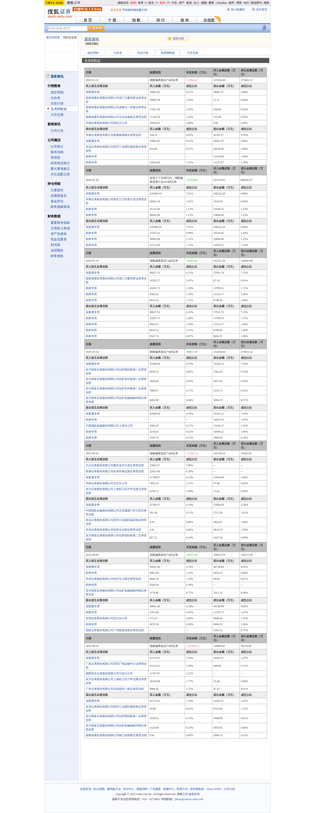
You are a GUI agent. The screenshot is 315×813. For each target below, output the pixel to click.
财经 (162, 2)
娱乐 (151, 2)
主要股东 (57, 190)
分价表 (55, 98)
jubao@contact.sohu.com (189, 799)
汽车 (174, 2)
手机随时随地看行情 (134, 10)
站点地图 (99, 789)
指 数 (136, 20)
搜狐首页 (123, 2)
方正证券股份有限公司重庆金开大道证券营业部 (115, 465)
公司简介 (57, 146)
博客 (239, 2)
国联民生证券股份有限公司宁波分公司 (109, 673)
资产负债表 (59, 234)
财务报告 (57, 256)
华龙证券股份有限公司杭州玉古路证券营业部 (113, 529)
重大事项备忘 (60, 168)
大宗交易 (57, 115)
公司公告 (57, 130)
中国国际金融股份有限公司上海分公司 (109, 425)
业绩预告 (57, 250)
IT (168, 2)
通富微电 (91, 39)
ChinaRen (221, 2)
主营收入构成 (60, 228)
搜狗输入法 (114, 789)
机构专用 (91, 156)
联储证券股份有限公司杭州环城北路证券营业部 (115, 471)
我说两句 (256, 2)
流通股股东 (59, 195)
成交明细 (57, 92)
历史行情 (57, 103)
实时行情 (178, 38)
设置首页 (85, 789)
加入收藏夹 (238, 9)
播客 (211, 2)
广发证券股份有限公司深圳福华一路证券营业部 (115, 688)
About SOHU (213, 789)
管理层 (55, 157)
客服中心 (168, 789)
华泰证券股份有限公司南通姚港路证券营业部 (113, 135)
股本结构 (57, 152)
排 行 (160, 20)
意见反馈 (115, 10)
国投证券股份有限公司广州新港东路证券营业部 (115, 630)
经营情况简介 (60, 163)
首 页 (88, 20)
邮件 (231, 2)
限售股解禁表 (60, 207)
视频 (204, 2)
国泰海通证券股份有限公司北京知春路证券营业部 (116, 117)
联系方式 (182, 789)
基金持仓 (57, 201)
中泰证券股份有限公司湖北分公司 (106, 123)
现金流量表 (59, 239)
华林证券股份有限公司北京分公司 (106, 483)
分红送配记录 (60, 174)
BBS (246, 2)
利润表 (55, 245)
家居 (189, 2)
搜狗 (266, 2)
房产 (182, 2)
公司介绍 (229, 789)
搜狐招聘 (142, 789)
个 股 (112, 20)
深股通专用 (93, 92)
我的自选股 (70, 37)
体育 (140, 2)
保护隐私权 (197, 789)
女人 (196, 2)
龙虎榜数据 (59, 109)
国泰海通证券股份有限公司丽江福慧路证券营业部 (116, 735)
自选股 (209, 20)
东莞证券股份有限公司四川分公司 (106, 618)
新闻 (133, 2)
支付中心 (128, 789)
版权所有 (194, 794)
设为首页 (261, 9)
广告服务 (155, 789)
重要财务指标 (60, 222)
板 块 (185, 20)
